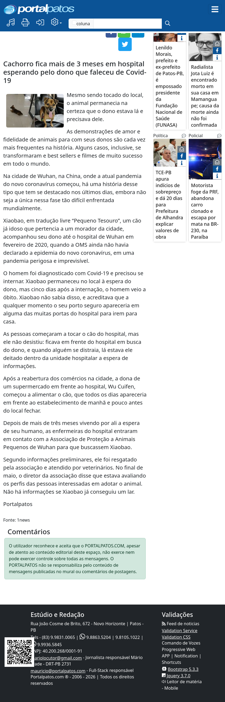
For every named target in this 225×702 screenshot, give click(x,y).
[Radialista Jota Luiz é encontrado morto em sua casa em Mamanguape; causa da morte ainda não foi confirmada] (205, 44)
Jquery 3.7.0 (178, 676)
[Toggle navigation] (215, 9)
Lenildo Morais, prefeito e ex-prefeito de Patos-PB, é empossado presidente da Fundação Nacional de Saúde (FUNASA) (170, 86)
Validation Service (179, 631)
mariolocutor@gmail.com (56, 658)
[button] (10, 22)
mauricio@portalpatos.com (58, 671)
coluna (81, 23)
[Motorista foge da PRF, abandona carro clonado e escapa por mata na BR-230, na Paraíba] (205, 162)
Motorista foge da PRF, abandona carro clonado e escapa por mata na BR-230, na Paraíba (205, 211)
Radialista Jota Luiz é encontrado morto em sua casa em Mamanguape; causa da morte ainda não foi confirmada (205, 95)
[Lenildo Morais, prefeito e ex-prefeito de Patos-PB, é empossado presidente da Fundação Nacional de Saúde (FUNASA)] (169, 40)
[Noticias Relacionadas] (184, 135)
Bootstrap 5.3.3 (183, 669)
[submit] (168, 24)
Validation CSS (176, 637)
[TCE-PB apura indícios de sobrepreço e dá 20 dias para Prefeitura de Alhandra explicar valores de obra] (169, 156)
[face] (217, 50)
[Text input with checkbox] (127, 24)
